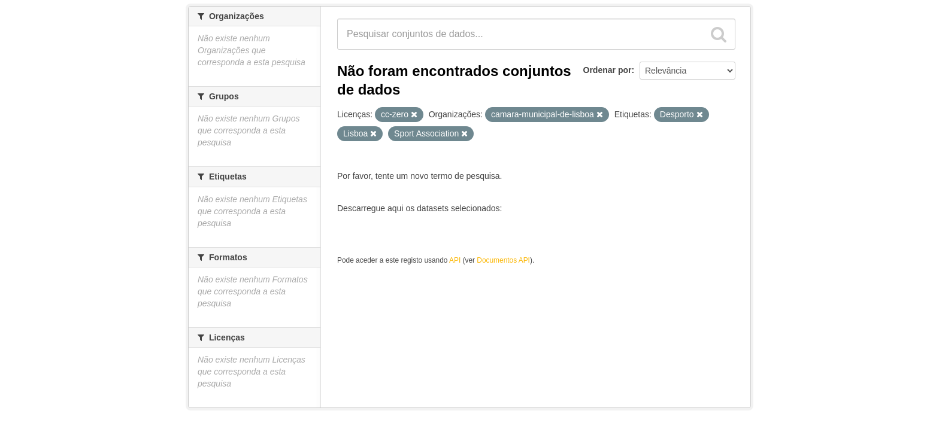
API (455, 260)
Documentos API (503, 260)
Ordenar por (607, 70)
